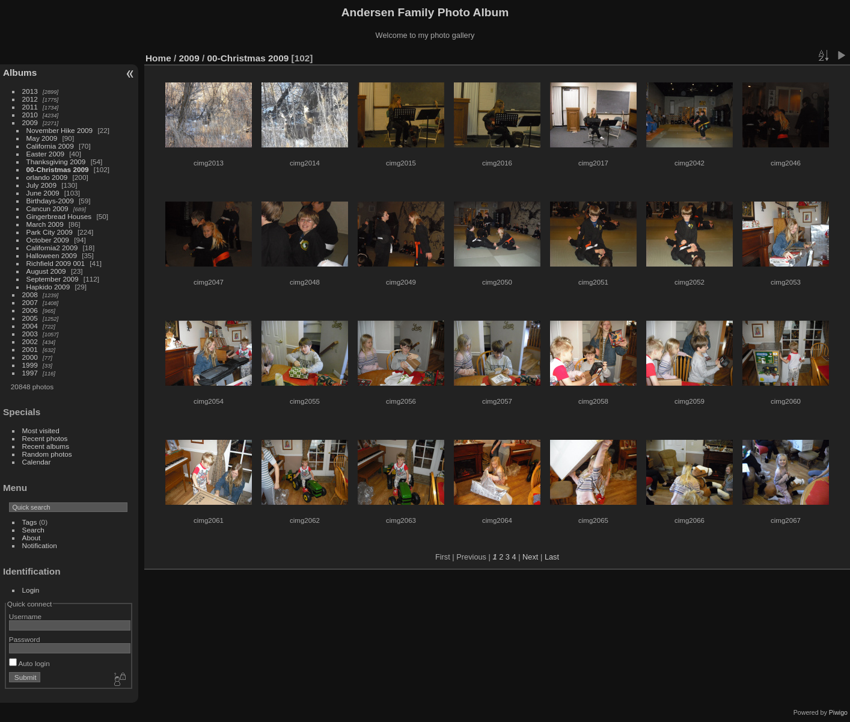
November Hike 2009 (59, 130)
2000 (30, 357)
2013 (30, 91)
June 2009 (43, 193)
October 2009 (47, 240)
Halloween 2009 (51, 255)
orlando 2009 (47, 177)
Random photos (47, 454)
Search (33, 530)
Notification (39, 545)
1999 (30, 365)
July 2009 (41, 185)
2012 (30, 99)
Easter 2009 (45, 154)
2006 (30, 310)
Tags (29, 522)
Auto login (29, 663)
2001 (30, 349)
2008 (30, 294)
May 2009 (42, 138)
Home (158, 58)
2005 (30, 318)
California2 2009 (52, 247)
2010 (30, 115)
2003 (30, 334)
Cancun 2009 (47, 208)
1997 (30, 373)
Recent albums (45, 446)
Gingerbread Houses (59, 216)
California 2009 (50, 146)
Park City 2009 (49, 232)
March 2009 (45, 224)
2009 (30, 122)
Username (25, 616)
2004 (30, 326)
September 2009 (52, 279)
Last (552, 556)
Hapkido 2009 (48, 287)
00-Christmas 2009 (57, 169)
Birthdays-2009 (50, 201)
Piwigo (838, 712)
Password (24, 639)
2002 (30, 341)
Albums (20, 72)
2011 (30, 107)
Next (530, 556)
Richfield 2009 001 (55, 263)
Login (31, 590)
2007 (30, 302)
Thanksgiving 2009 (56, 161)
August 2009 (46, 271)
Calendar (36, 462)
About (31, 538)
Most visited (41, 430)
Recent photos (45, 438)
